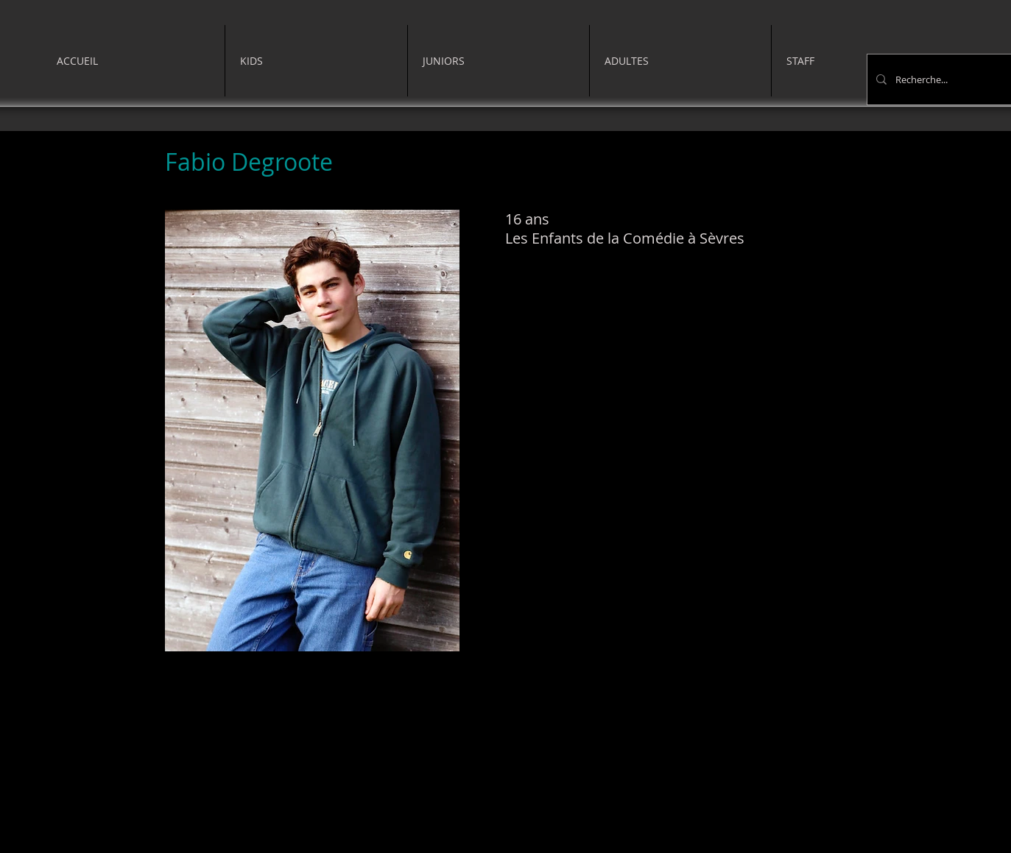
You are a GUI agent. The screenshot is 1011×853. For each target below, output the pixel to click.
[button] (316, 60)
